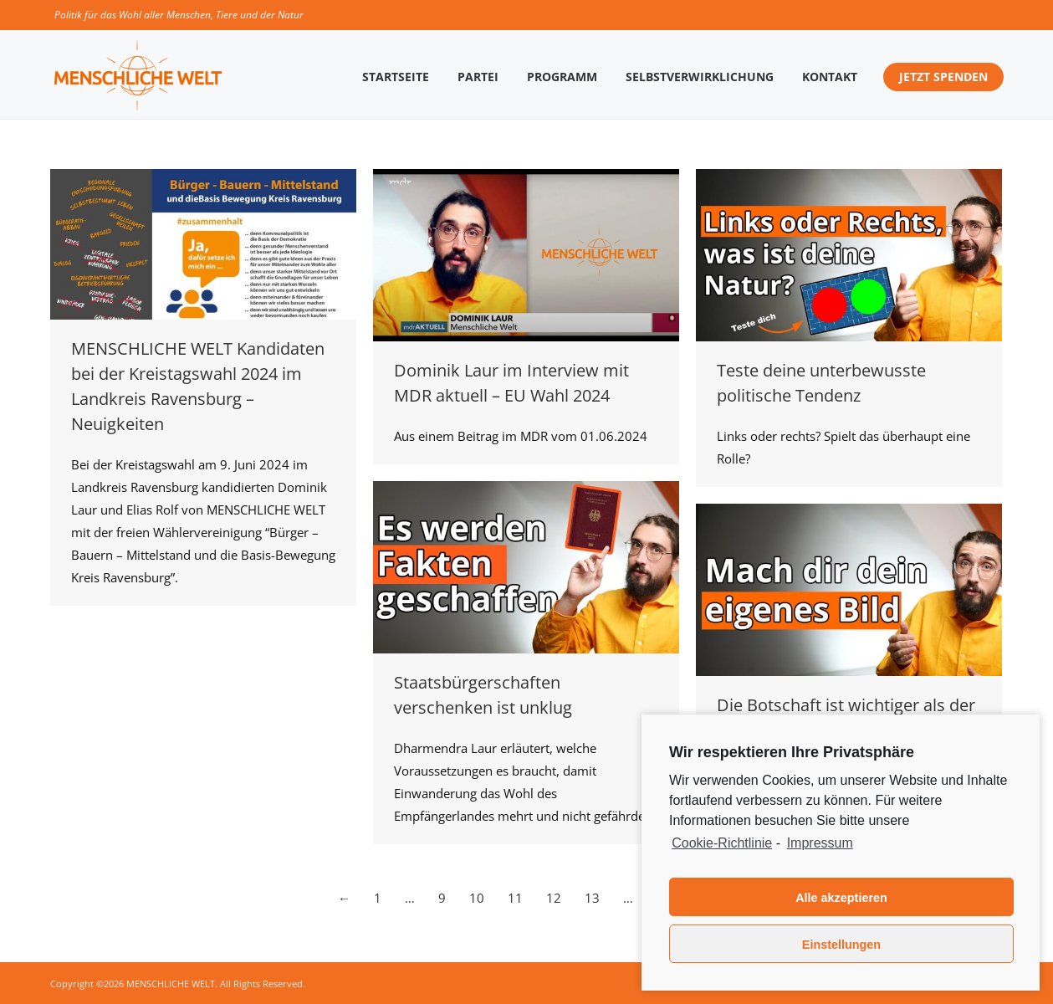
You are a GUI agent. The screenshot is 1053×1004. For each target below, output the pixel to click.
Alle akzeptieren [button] (841, 897)
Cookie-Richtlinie (722, 843)
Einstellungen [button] (841, 944)
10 (476, 897)
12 (553, 897)
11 (515, 897)
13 (592, 897)
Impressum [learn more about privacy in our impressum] (820, 843)
